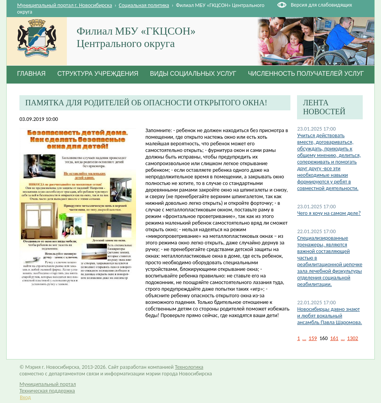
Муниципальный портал (47, 384)
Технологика (189, 367)
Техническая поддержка (47, 390)
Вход (25, 397)
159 (313, 338)
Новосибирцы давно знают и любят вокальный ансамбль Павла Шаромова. (329, 316)
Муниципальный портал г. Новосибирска (64, 5)
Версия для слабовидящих (321, 5)
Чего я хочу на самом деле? (329, 213)
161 (334, 338)
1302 (352, 338)
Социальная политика (144, 5)
